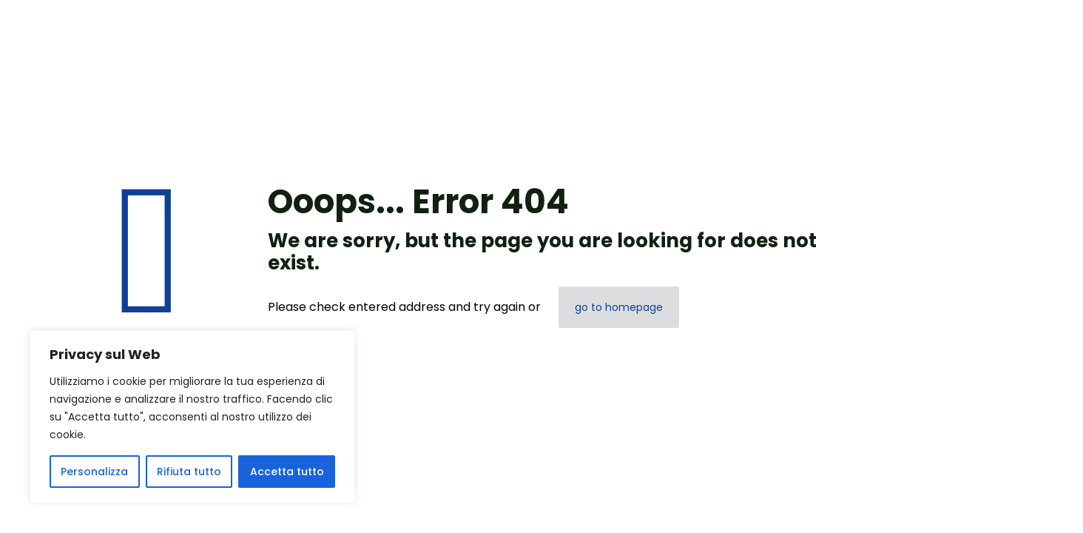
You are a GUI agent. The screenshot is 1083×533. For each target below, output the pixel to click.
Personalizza (94, 471)
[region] (192, 416)
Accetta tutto (287, 471)
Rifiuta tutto (189, 471)
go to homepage (619, 307)
